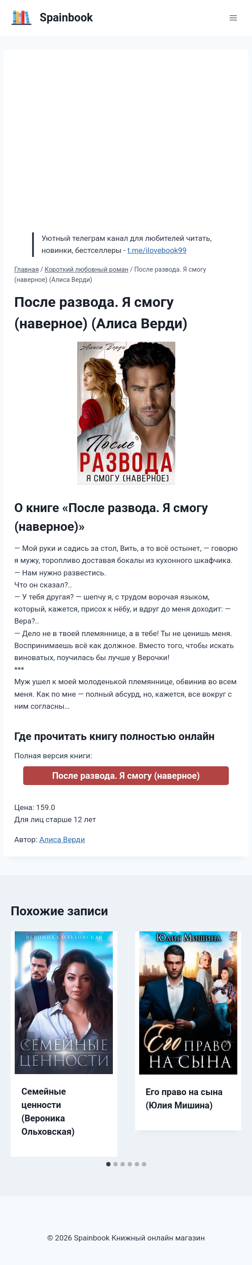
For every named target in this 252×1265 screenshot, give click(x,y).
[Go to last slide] (27, 1044)
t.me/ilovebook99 (157, 250)
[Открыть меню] (233, 18)
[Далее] (225, 1044)
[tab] (108, 1164)
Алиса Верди (62, 839)
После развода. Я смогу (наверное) (126, 775)
